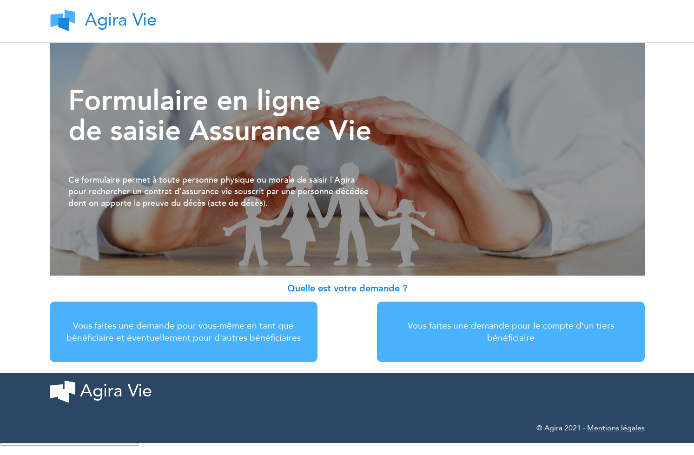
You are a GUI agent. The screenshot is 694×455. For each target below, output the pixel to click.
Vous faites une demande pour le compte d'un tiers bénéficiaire (511, 332)
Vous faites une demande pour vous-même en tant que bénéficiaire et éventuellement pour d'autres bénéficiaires (183, 332)
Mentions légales (616, 428)
